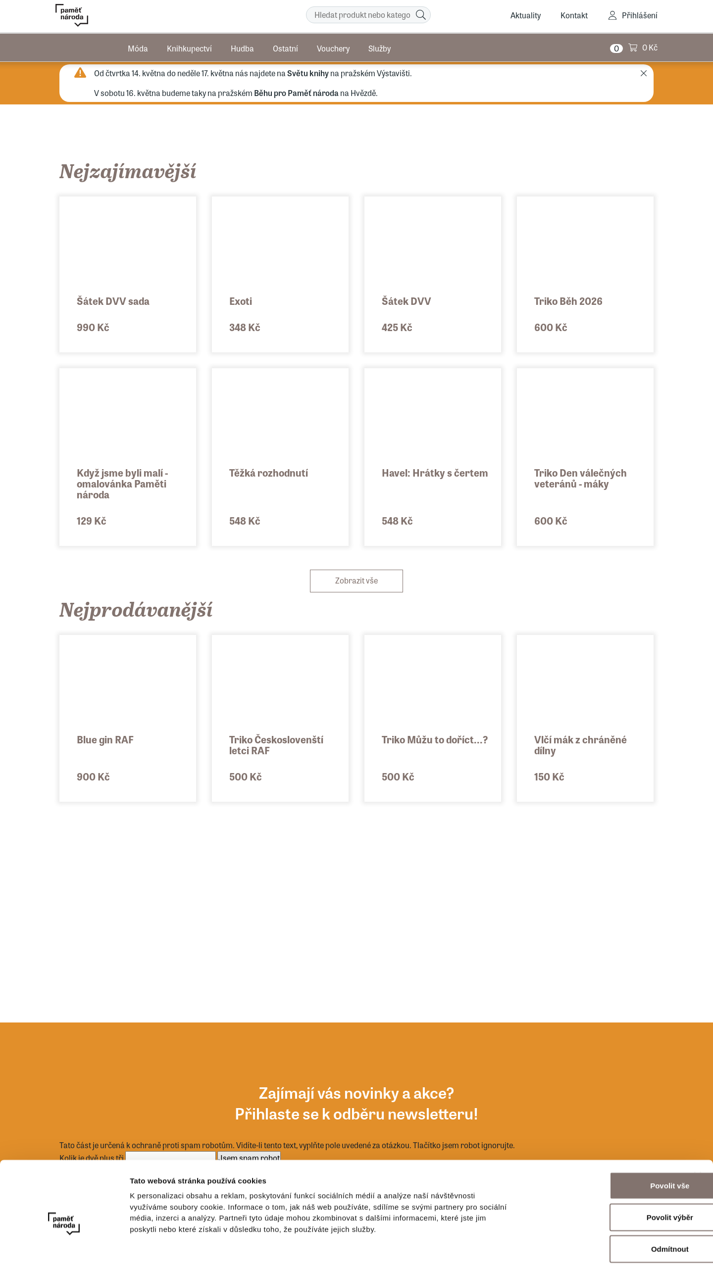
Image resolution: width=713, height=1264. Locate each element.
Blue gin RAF (105, 739)
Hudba (242, 46)
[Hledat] (421, 14)
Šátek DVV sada (113, 300)
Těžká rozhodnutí (268, 472)
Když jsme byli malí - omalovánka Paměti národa (122, 483)
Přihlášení (640, 15)
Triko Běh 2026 (568, 300)
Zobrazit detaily (523, 1244)
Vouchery (333, 46)
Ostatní (285, 46)
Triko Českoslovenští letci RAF (276, 744)
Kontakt (574, 15)
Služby (379, 46)
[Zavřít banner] (697, 1125)
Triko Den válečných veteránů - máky (580, 477)
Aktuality (525, 15)
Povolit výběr (605, 1167)
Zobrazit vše (356, 580)
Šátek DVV (406, 300)
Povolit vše (604, 1135)
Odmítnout (605, 1199)
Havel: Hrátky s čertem (435, 472)
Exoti (240, 300)
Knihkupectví (189, 46)
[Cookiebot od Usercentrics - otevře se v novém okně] (64, 1244)
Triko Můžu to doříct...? (435, 739)
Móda (138, 46)
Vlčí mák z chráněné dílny (580, 744)
